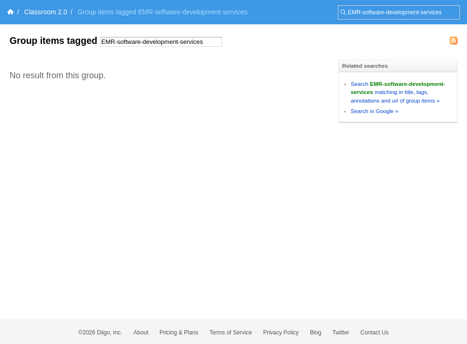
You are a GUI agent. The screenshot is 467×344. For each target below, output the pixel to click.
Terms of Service (230, 332)
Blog (315, 332)
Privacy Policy (281, 332)
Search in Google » (374, 111)
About (140, 332)
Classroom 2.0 (45, 12)
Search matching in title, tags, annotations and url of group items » (398, 92)
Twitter (341, 332)
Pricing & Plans (179, 332)
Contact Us (374, 332)
